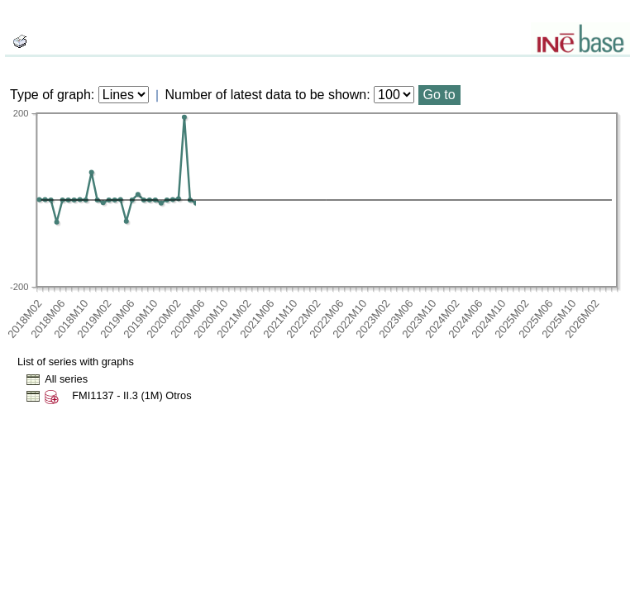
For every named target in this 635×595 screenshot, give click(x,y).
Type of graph (50, 95)
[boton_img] (19, 41)
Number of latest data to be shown (266, 95)
